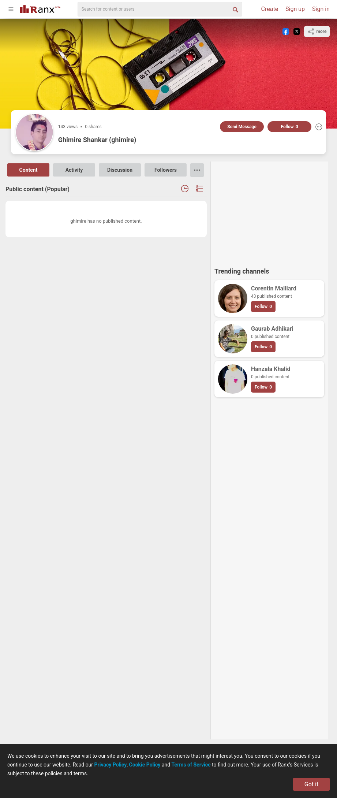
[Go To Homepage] (40, 8)
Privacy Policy (110, 765)
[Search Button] (234, 9)
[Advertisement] (269, 211)
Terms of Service (191, 765)
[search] (160, 9)
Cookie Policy (145, 765)
